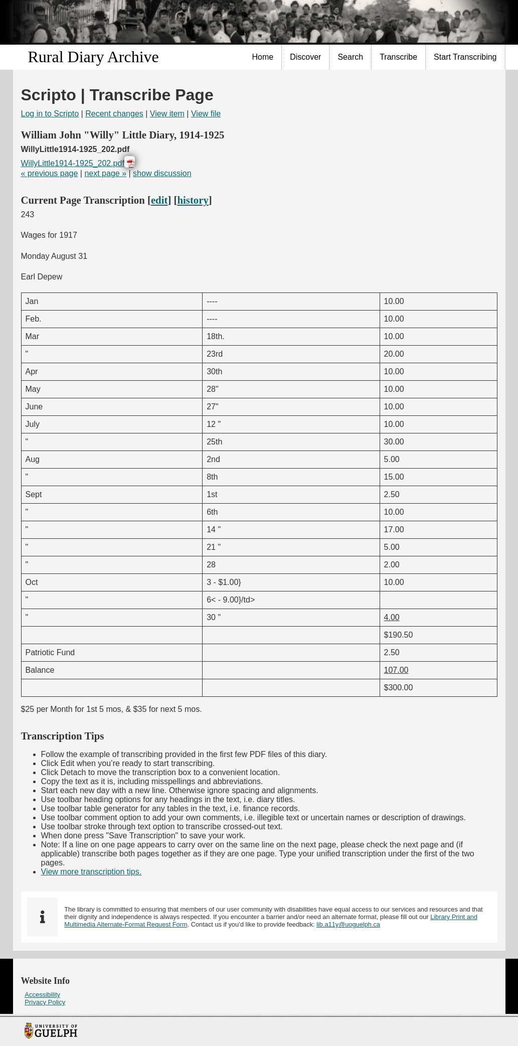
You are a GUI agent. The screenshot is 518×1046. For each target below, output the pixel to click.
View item (167, 113)
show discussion (162, 173)
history (192, 200)
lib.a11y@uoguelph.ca (348, 924)
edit (159, 200)
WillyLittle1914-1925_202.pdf (72, 163)
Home (263, 57)
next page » (105, 173)
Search (350, 57)
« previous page (49, 173)
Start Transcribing (465, 57)
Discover (305, 57)
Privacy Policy (45, 1002)
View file (206, 113)
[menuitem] (263, 57)
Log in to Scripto (50, 113)
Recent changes (114, 113)
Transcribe (398, 57)
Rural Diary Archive (93, 57)
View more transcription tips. (91, 871)
